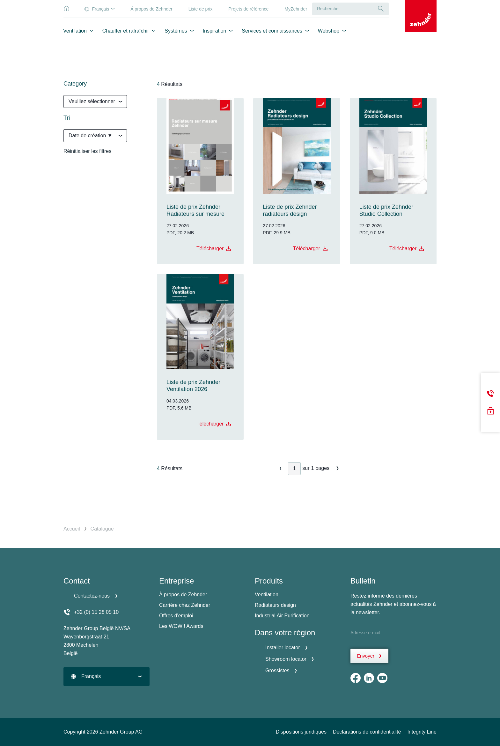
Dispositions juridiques (301, 732)
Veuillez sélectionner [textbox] (92, 101)
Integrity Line (422, 732)
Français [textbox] (91, 676)
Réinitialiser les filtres (87, 151)
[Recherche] (381, 8)
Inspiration (214, 31)
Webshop (328, 31)
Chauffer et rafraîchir (125, 31)
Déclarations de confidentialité (367, 732)
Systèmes (176, 31)
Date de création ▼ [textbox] (91, 135)
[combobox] (95, 101)
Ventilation (75, 31)
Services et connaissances (272, 31)
